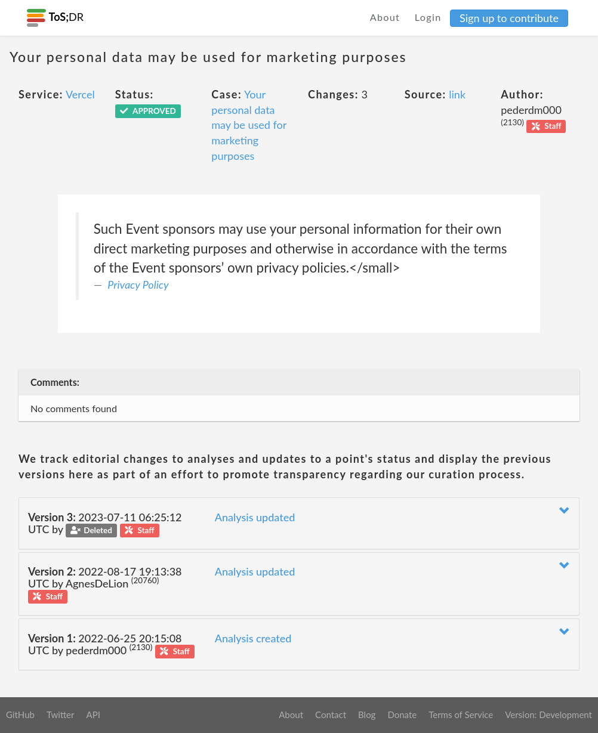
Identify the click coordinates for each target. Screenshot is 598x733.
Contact (330, 714)
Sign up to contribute (509, 17)
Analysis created (253, 638)
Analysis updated (255, 517)
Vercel (80, 94)
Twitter (61, 714)
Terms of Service (461, 714)
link (457, 94)
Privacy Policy (137, 284)
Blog (366, 714)
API (93, 714)
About (385, 17)
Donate (402, 714)
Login (428, 17)
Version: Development (548, 714)
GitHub (20, 714)
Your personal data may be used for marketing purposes (248, 125)
